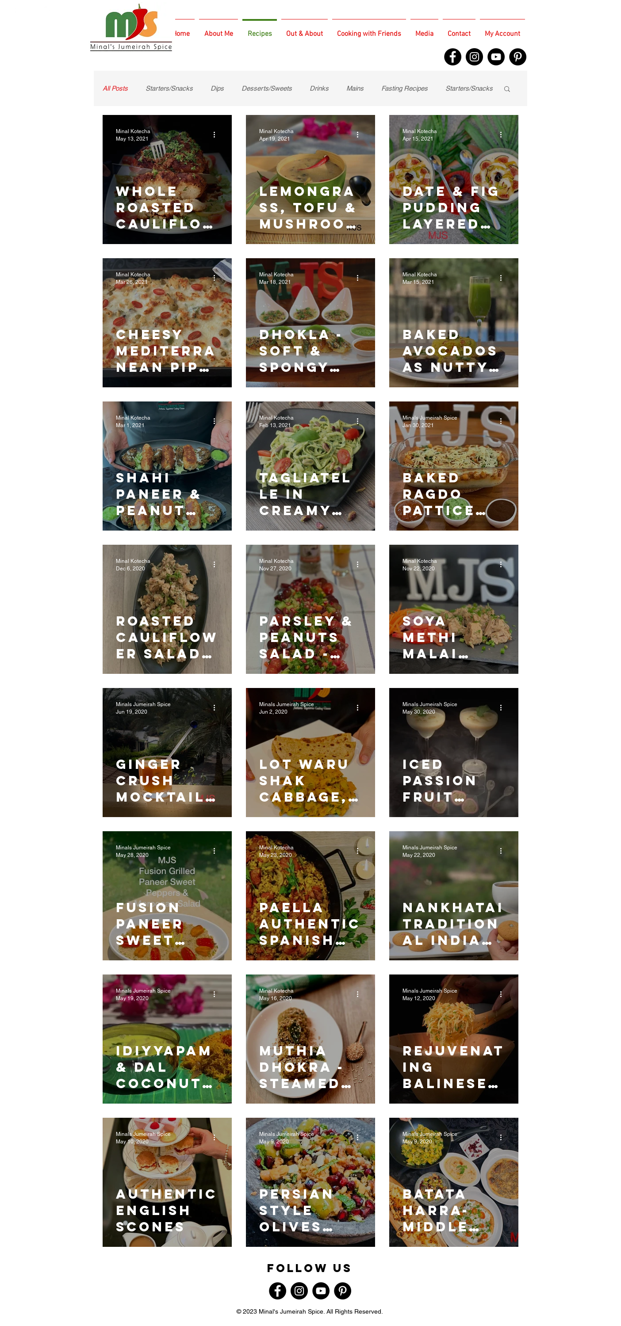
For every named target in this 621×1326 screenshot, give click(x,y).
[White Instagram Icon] (46, 9)
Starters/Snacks (169, 88)
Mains (355, 88)
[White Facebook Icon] (14, 9)
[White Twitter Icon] (30, 9)
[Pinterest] (517, 56)
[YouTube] (496, 56)
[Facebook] (452, 56)
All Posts (115, 88)
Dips (217, 88)
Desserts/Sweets (267, 88)
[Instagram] (474, 56)
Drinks (319, 88)
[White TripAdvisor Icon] (62, 9)
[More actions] (217, 134)
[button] (507, 89)
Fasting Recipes (404, 88)
